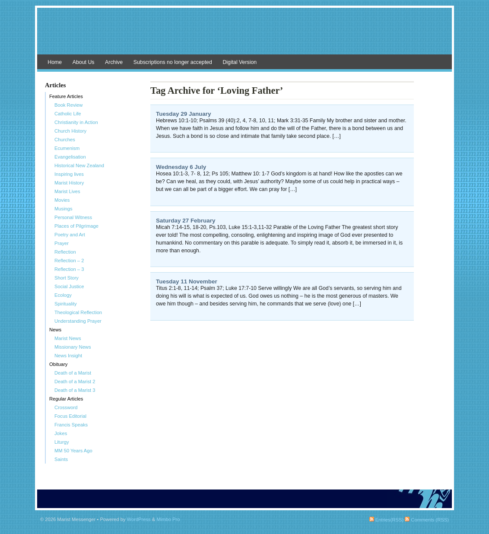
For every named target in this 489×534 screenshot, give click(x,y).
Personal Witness (73, 217)
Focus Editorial (70, 416)
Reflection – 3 (69, 269)
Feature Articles (66, 96)
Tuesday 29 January (183, 114)
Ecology (63, 295)
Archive (114, 62)
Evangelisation (70, 156)
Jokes (60, 433)
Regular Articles (66, 398)
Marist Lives (67, 191)
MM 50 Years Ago (73, 450)
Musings (63, 208)
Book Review (68, 105)
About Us (84, 62)
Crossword (65, 407)
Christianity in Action (76, 122)
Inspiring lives (69, 174)
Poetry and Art (69, 234)
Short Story (66, 277)
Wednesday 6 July (181, 167)
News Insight (68, 355)
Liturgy (61, 442)
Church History (70, 131)
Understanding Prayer (78, 321)
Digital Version (239, 62)
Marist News (67, 338)
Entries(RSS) (386, 519)
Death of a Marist (72, 372)
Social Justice (69, 286)
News (55, 329)
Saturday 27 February (185, 220)
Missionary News (72, 347)
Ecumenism (66, 148)
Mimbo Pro (168, 519)
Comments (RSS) (427, 519)
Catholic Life (67, 113)
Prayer (61, 243)
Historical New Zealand (79, 165)
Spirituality (65, 303)
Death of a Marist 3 (74, 390)
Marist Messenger (244, 35)
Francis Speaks (71, 424)
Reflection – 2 (69, 260)
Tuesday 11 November (186, 281)
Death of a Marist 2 (74, 381)
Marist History (69, 182)
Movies (62, 200)
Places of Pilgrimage (76, 226)
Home (55, 62)
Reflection (65, 251)
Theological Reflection (78, 312)
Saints (61, 459)
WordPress (139, 519)
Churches (64, 139)
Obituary (58, 364)
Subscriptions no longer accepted (172, 62)
